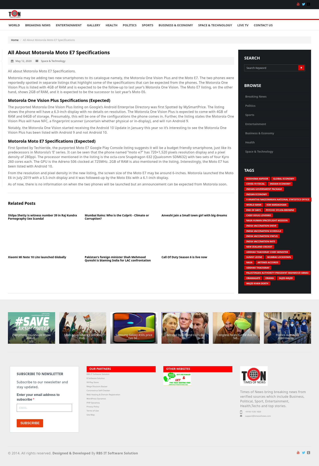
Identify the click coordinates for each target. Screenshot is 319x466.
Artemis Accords (268, 262)
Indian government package (264, 189)
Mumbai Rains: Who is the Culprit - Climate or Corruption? (117, 216)
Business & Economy (175, 25)
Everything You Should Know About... (31, 336)
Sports (147, 25)
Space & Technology (215, 25)
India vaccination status (261, 236)
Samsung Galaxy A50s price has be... (134, 336)
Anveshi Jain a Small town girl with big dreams (194, 215)
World (14, 25)
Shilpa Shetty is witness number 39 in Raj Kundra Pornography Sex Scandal (42, 216)
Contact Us (263, 25)
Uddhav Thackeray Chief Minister (267, 251)
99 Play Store (93, 382)
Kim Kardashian (276, 204)
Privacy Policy (93, 406)
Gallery (93, 25)
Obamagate (253, 278)
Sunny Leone (254, 257)
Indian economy (280, 183)
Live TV (243, 25)
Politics (130, 25)
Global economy (283, 178)
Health (111, 25)
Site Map (91, 414)
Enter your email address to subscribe (38, 397)
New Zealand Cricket (259, 246)
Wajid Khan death (257, 283)
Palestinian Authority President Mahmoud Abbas (277, 272)
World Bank (253, 204)
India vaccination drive (261, 225)
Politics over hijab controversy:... (287, 336)
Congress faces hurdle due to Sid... (236, 336)
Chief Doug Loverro (258, 215)
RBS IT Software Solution (98, 374)
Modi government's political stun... (82, 336)
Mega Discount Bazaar (97, 386)
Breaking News (38, 25)
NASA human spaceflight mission (266, 220)
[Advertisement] (44, 237)
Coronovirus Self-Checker (98, 390)
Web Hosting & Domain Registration (103, 394)
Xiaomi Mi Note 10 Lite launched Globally (37, 257)
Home (15, 40)
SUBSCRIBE (29, 423)
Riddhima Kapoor (257, 178)
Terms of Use (93, 410)
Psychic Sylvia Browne (280, 210)
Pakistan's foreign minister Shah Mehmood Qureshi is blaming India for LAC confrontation (118, 258)
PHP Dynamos (93, 402)
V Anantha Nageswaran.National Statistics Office (277, 199)
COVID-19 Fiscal (255, 183)
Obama (269, 278)
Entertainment (69, 25)
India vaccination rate (260, 241)
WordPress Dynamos (96, 398)
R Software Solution (96, 378)
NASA (249, 262)
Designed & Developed (71, 453)
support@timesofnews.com (258, 416)
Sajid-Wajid (286, 278)
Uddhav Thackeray (257, 267)
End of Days (253, 210)
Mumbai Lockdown (279, 257)
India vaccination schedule (263, 230)
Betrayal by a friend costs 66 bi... (185, 336)
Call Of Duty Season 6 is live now (184, 257)
